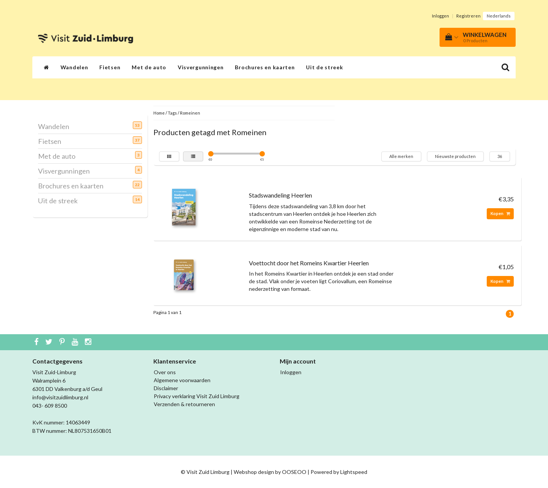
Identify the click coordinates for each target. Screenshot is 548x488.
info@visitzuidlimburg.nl (60, 397)
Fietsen (109, 67)
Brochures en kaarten (265, 67)
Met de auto (149, 67)
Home (159, 112)
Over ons (165, 372)
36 (499, 156)
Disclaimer (166, 388)
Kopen (500, 213)
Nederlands (499, 15)
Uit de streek (324, 67)
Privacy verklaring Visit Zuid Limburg (196, 396)
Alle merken (401, 156)
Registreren (468, 15)
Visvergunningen (201, 67)
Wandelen (74, 67)
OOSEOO (294, 472)
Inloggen (440, 15)
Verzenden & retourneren (184, 404)
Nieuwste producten (455, 156)
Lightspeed (353, 472)
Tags (172, 112)
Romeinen (190, 112)
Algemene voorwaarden (182, 380)
